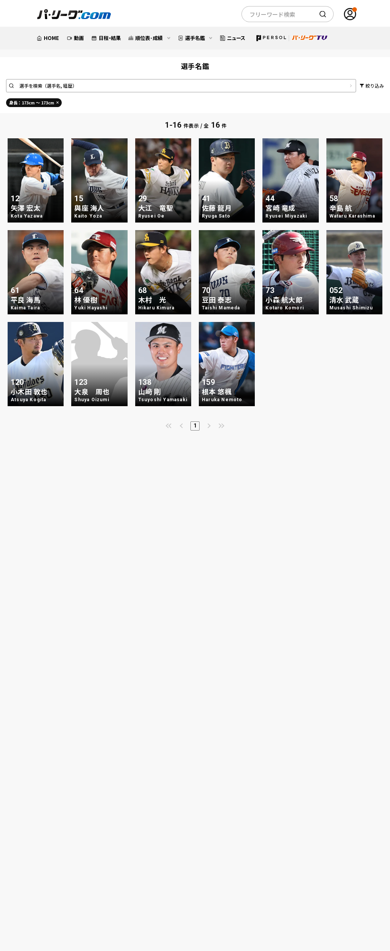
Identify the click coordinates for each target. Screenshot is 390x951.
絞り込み (375, 85)
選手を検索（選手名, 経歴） (48, 85)
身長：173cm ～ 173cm (34, 102)
